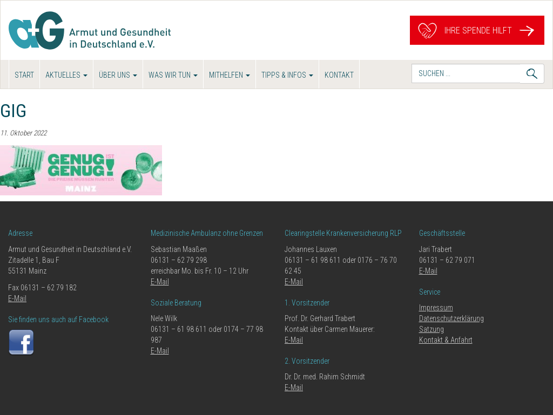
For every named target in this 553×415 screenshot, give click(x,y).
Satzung (431, 329)
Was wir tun (173, 75)
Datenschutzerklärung (451, 318)
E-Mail (17, 298)
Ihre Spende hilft (477, 30)
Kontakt (339, 75)
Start (24, 75)
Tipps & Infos (287, 75)
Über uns (118, 75)
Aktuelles (66, 75)
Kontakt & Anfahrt (446, 340)
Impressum (436, 307)
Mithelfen (229, 75)
